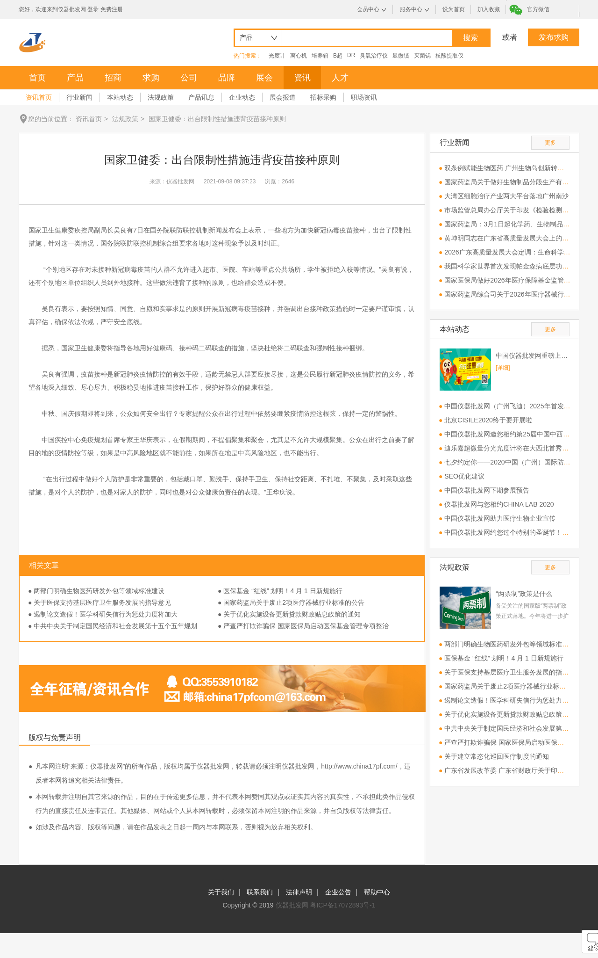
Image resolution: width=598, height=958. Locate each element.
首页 (37, 77)
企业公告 (338, 892)
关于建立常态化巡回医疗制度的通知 (496, 756)
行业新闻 (79, 97)
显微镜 (400, 55)
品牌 (226, 77)
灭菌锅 (422, 55)
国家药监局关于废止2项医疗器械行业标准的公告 (514, 686)
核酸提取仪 (449, 55)
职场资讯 (364, 97)
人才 (340, 77)
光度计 (277, 55)
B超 (337, 55)
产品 (75, 77)
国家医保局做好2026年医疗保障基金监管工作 (510, 280)
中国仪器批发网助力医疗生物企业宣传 (499, 518)
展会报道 (283, 97)
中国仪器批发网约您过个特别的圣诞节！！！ (509, 532)
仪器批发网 (292, 905)
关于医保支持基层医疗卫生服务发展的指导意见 (513, 672)
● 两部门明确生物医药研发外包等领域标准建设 (96, 591)
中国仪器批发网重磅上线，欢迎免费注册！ (533, 355)
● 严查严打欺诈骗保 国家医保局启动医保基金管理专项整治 (303, 626)
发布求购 (554, 37)
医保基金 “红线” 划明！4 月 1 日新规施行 (503, 658)
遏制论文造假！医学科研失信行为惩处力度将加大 (516, 700)
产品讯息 (201, 97)
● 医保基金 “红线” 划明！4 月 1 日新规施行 (280, 591)
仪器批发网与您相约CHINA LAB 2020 (499, 504)
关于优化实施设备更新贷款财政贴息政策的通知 (513, 714)
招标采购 (323, 97)
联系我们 (260, 892)
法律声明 (299, 892)
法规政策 (161, 97)
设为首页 (453, 9)
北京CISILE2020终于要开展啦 (488, 420)
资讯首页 (39, 97)
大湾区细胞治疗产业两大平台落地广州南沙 (506, 196)
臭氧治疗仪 (374, 55)
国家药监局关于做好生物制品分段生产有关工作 (513, 182)
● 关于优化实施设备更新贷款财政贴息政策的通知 (289, 614)
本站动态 (120, 97)
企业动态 (242, 97)
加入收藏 (488, 9)
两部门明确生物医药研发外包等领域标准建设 (509, 644)
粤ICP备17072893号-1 (342, 905)
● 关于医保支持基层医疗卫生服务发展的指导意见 (99, 602)
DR (351, 55)
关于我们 (221, 892)
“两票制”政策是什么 (524, 593)
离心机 (298, 55)
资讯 (302, 77)
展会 (264, 77)
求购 (150, 77)
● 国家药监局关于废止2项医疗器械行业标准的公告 (291, 602)
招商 (113, 77)
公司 (188, 77)
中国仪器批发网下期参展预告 (486, 490)
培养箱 (320, 55)
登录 (93, 9)
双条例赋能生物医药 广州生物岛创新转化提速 (510, 168)
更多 (550, 142)
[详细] (503, 367)
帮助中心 (377, 892)
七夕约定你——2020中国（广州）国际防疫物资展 (517, 462)
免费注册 (111, 9)
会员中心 (368, 9)
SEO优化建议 (464, 476)
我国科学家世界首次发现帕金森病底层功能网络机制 (519, 266)
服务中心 (411, 9)
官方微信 (538, 9)
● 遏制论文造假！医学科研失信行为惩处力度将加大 (103, 614)
